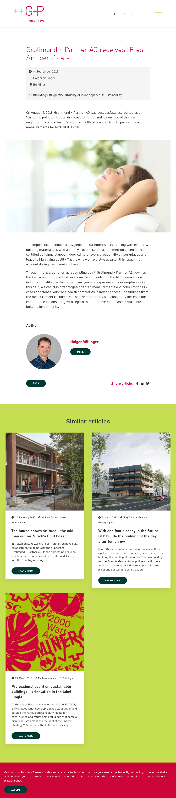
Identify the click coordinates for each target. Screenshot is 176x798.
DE (116, 14)
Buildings (39, 84)
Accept (15, 790)
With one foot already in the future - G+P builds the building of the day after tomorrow (129, 536)
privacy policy (12, 780)
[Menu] (158, 14)
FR (131, 14)
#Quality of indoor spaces (82, 95)
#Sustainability (112, 95)
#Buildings (40, 95)
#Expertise (56, 95)
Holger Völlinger (44, 78)
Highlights (107, 522)
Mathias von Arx (47, 678)
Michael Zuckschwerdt (54, 517)
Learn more (25, 571)
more (80, 352)
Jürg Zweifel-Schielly (135, 517)
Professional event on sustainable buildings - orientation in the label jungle (41, 692)
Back (36, 383)
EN (124, 14)
